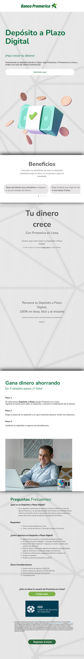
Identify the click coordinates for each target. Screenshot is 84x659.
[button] (38, 196)
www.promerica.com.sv (55, 623)
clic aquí (71, 623)
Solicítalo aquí (40, 72)
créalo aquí (45, 248)
